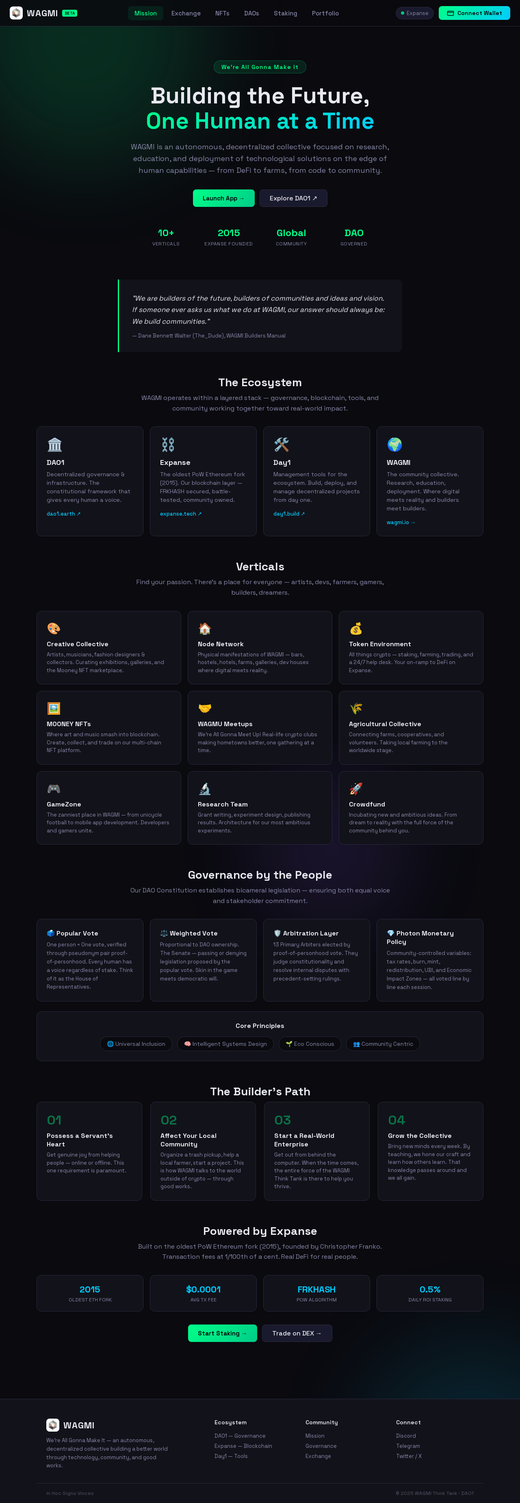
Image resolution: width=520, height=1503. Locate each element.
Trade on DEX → (297, 1333)
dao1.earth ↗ (64, 513)
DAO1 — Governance (240, 1435)
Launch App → (224, 198)
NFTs (222, 13)
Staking (285, 13)
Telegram (408, 1446)
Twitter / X (409, 1456)
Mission (145, 13)
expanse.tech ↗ (181, 513)
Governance (321, 1446)
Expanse (415, 13)
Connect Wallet (474, 13)
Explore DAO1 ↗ (293, 198)
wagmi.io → (401, 522)
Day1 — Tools (231, 1456)
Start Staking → (222, 1333)
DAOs (251, 13)
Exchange (186, 13)
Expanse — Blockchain (243, 1446)
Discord (406, 1435)
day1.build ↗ (289, 513)
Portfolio (325, 13)
